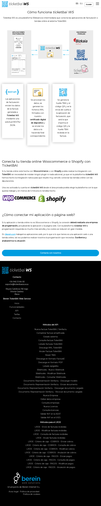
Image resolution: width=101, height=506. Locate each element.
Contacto (17, 318)
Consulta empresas (50, 403)
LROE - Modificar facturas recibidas (50, 430)
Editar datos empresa (50, 399)
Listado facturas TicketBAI (50, 344)
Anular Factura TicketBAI (50, 351)
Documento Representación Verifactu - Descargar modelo (50, 381)
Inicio (16, 303)
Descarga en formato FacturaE (50, 359)
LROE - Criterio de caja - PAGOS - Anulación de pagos (50, 467)
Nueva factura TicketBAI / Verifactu (50, 329)
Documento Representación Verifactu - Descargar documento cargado (50, 388)
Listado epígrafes (50, 366)
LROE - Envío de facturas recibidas (50, 427)
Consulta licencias (50, 410)
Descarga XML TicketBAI (50, 348)
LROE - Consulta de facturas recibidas (50, 434)
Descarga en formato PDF (50, 362)
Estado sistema (50, 336)
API (17, 311)
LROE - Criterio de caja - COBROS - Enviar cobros (50, 441)
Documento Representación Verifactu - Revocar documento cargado (50, 392)
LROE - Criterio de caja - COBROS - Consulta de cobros (50, 445)
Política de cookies (31, 494)
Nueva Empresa (50, 395)
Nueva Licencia (51, 406)
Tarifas (17, 314)
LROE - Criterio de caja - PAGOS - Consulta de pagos (50, 460)
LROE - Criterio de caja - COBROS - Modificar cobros (51, 449)
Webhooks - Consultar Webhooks (50, 377)
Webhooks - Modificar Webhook (50, 373)
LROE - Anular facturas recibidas (50, 438)
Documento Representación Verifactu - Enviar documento (50, 384)
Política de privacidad (29, 491)
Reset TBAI (50, 355)
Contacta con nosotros (50, 253)
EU (81, 3)
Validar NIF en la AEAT (50, 414)
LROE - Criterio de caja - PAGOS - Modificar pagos (50, 463)
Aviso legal (13, 491)
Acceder (89, 4)
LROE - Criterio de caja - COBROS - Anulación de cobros (50, 452)
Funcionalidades (16, 307)
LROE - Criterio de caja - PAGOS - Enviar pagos (50, 456)
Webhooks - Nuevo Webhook (50, 370)
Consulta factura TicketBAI (50, 340)
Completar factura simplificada (50, 333)
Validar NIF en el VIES (50, 417)
